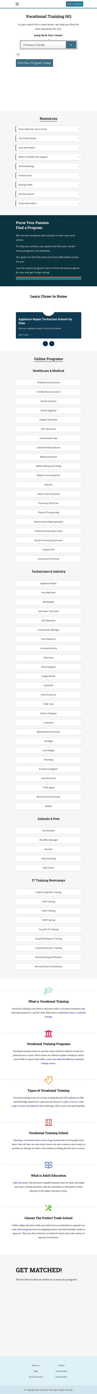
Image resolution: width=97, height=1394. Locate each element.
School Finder (61, 1377)
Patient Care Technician (48, 494)
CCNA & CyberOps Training (48, 892)
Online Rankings (26, 166)
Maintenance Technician (48, 731)
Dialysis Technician (48, 419)
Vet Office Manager (48, 839)
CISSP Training (48, 910)
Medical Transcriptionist (48, 475)
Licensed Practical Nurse (48, 447)
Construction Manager (48, 629)
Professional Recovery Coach (49, 531)
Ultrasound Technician (48, 558)
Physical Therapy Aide (48, 512)
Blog (36, 1371)
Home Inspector (48, 694)
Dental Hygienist (49, 410)
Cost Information (27, 147)
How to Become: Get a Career (33, 129)
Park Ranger (48, 750)
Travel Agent (48, 787)
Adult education (20, 1182)
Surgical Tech (48, 549)
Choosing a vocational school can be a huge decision (37, 1140)
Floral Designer (48, 667)
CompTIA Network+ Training (48, 938)
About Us (36, 1365)
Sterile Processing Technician (48, 540)
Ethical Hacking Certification (48, 957)
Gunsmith (48, 685)
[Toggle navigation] (17, 4)
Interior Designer (48, 713)
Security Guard (48, 778)
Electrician (49, 657)
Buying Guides (25, 184)
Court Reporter (48, 639)
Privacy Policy (61, 1371)
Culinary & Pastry (48, 648)
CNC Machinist (48, 620)
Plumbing (48, 759)
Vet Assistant (48, 830)
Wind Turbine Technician (48, 796)
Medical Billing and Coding (48, 466)
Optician (48, 484)
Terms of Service (36, 1377)
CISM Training (48, 920)
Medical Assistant (48, 456)
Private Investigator (48, 769)
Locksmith (48, 722)
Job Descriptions (26, 194)
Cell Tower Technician (48, 611)
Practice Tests (25, 175)
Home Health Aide (48, 438)
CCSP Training (48, 901)
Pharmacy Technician (48, 503)
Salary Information (28, 203)
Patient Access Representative (48, 521)
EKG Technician (48, 429)
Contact (61, 1365)
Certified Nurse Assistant (48, 391)
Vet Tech (48, 849)
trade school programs (22, 1229)
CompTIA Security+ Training (48, 948)
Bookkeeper (48, 602)
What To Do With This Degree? (33, 157)
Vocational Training (48, 1390)
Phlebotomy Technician (48, 382)
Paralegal (48, 741)
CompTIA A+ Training (49, 929)
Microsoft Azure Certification (48, 966)
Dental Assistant (48, 401)
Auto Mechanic (48, 592)
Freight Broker (48, 676)
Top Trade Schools (27, 138)
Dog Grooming (48, 858)
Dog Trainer (48, 867)
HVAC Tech (48, 704)
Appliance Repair (48, 583)
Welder (48, 806)
